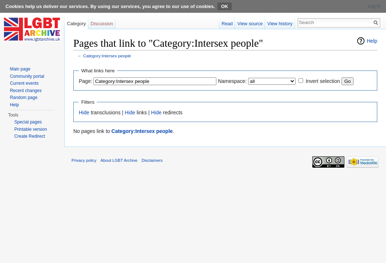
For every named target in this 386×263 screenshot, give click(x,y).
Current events (24, 83)
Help (372, 41)
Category (76, 23)
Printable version (30, 129)
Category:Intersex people (107, 55)
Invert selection (323, 81)
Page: (85, 81)
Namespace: (232, 81)
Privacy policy (84, 160)
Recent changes (26, 90)
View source (250, 23)
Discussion (101, 23)
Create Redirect (29, 136)
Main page (20, 69)
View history (280, 23)
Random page (23, 97)
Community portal (27, 76)
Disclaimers (152, 160)
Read (227, 23)
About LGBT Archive (119, 160)
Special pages (28, 122)
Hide (84, 112)
